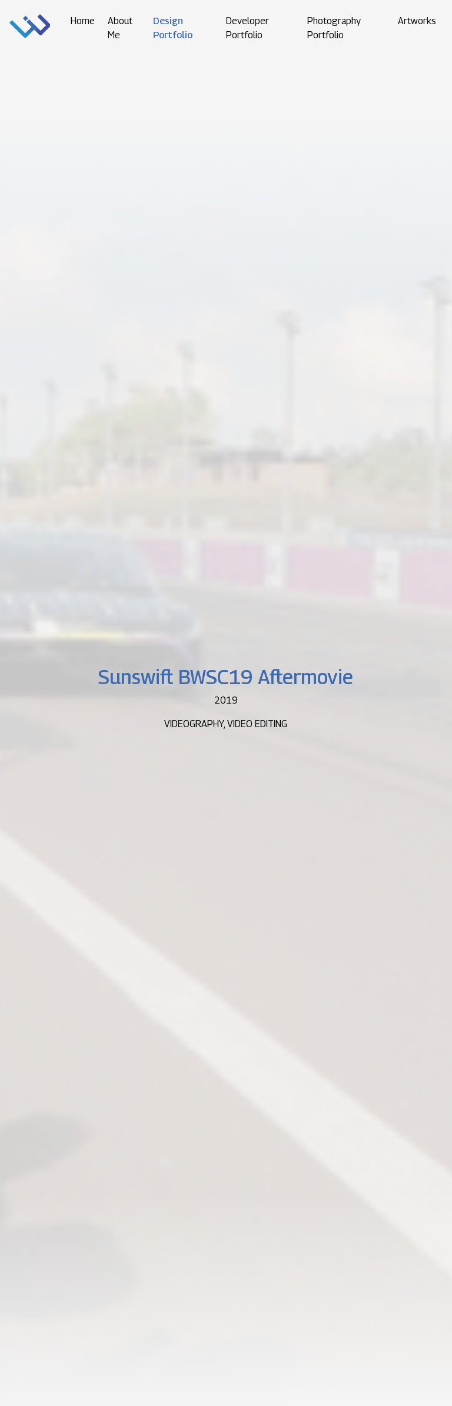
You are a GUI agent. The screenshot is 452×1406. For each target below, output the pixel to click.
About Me (120, 28)
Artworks (417, 20)
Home (83, 20)
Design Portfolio (172, 28)
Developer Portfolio (247, 28)
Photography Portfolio (334, 28)
